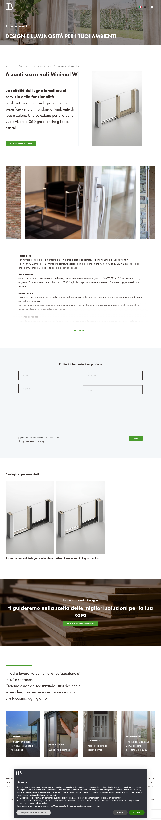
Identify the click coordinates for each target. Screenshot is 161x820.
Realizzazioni (11, 786)
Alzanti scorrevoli (44, 66)
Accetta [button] (136, 812)
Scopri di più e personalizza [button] (33, 812)
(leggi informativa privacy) (31, 443)
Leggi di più (79, 330)
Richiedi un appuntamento (80, 623)
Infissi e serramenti (24, 66)
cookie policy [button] (135, 790)
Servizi (8, 782)
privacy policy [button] (41, 803)
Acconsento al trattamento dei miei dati (38, 439)
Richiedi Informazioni (21, 143)
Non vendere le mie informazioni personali (102, 798)
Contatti (151, 782)
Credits (153, 799)
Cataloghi (151, 786)
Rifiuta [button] (120, 812)
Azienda (152, 778)
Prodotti (8, 66)
